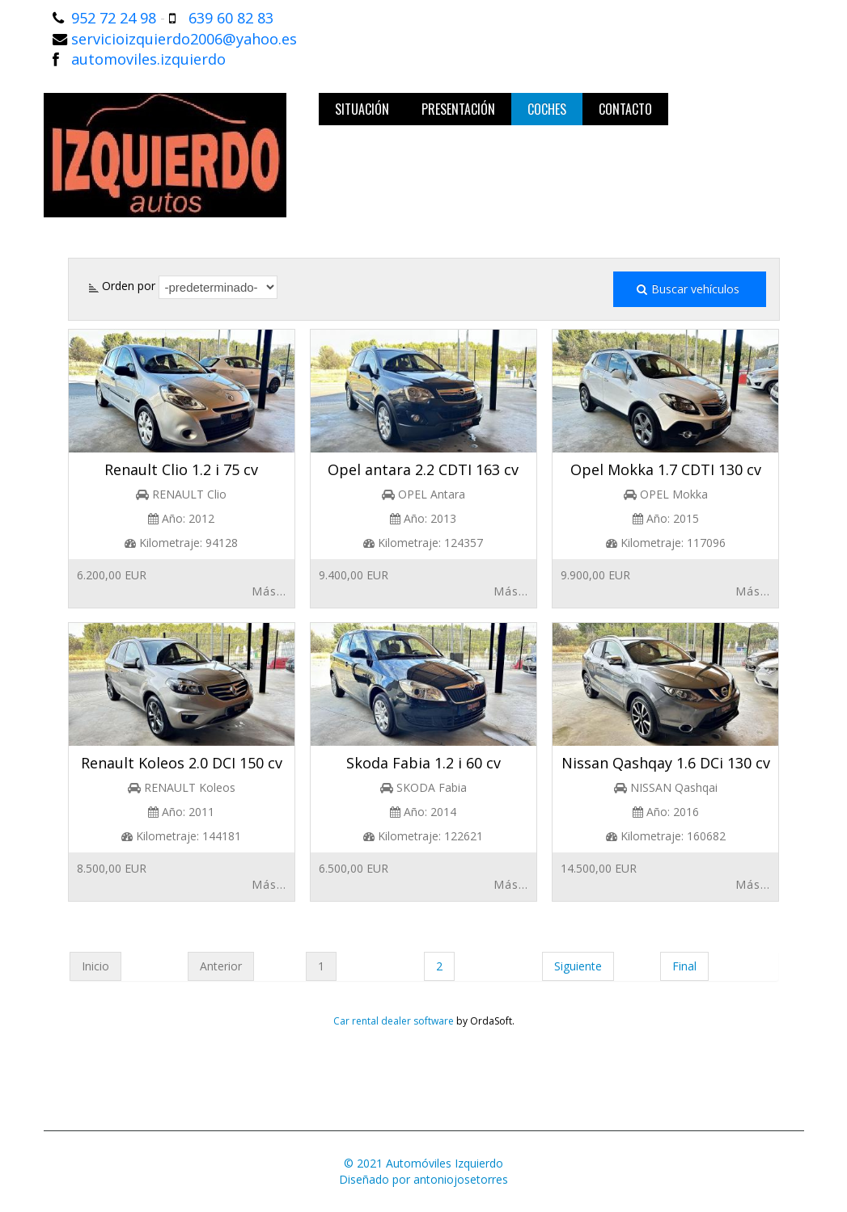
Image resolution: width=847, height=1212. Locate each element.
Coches (546, 109)
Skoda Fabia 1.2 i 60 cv (423, 763)
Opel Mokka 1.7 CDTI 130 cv (665, 469)
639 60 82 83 (230, 17)
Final (684, 966)
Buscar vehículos (690, 289)
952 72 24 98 (113, 17)
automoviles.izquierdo (148, 59)
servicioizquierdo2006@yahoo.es (184, 38)
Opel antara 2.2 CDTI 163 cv (423, 469)
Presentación (458, 109)
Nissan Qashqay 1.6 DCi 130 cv (665, 763)
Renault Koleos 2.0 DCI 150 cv (181, 763)
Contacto (625, 109)
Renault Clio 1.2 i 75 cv (181, 469)
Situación (362, 109)
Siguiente (578, 966)
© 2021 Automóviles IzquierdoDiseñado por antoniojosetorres (423, 1171)
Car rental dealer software (393, 1021)
